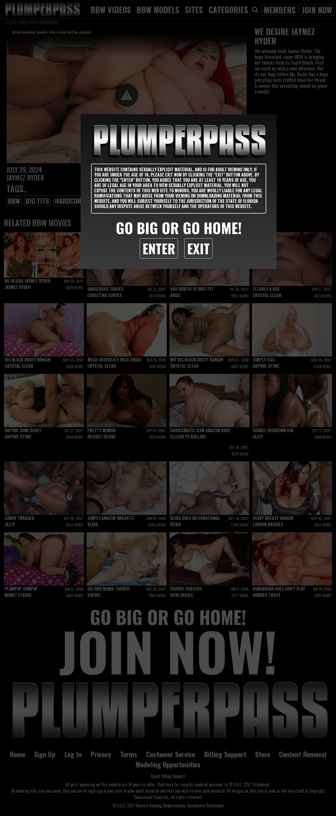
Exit (198, 248)
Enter (159, 248)
